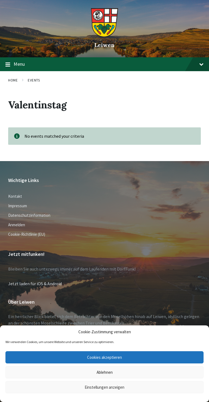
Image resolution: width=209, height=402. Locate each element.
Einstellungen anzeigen (104, 387)
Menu (104, 64)
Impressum (17, 205)
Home (13, 80)
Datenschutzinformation (29, 215)
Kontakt (15, 196)
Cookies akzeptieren (104, 357)
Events (34, 80)
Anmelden (16, 224)
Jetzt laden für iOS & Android (35, 283)
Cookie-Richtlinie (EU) (26, 234)
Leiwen (104, 45)
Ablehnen (105, 372)
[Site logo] (104, 35)
